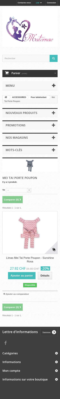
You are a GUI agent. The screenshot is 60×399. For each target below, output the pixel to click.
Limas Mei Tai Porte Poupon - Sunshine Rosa (30, 259)
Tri (3, 190)
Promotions (15, 125)
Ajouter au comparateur (17, 294)
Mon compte (11, 371)
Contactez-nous (24, 3)
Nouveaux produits (21, 113)
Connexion (51, 3)
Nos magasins (17, 137)
